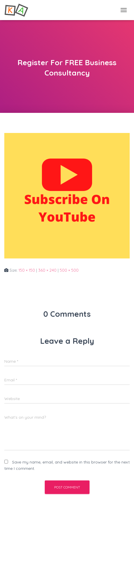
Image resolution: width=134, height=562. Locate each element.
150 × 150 (26, 270)
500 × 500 (69, 270)
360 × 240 (47, 270)
